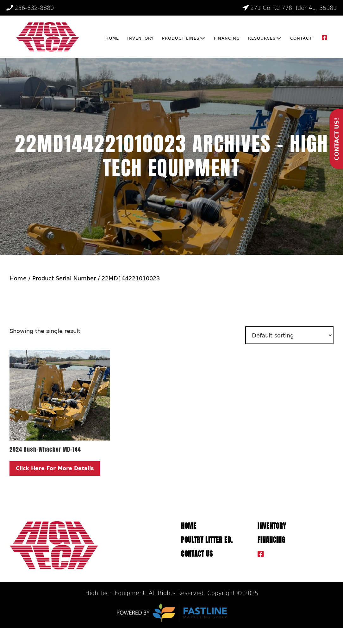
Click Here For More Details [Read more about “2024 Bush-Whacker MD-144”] (55, 468)
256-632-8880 (30, 7)
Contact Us (197, 554)
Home (18, 278)
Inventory (272, 526)
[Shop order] (289, 335)
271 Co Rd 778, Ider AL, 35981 (289, 7)
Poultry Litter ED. (207, 540)
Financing (271, 540)
